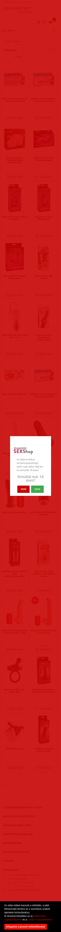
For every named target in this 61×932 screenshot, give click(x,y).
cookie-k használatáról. (40, 919)
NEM (23, 489)
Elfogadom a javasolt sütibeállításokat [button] (25, 926)
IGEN (37, 489)
